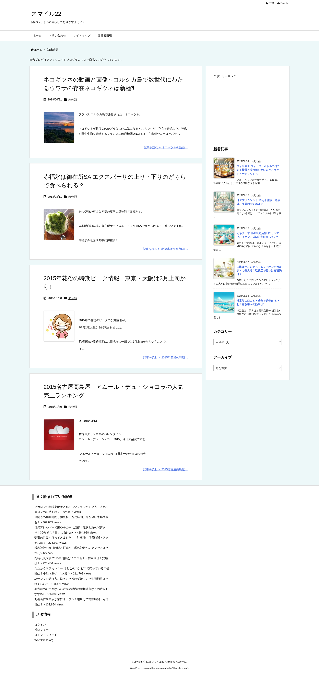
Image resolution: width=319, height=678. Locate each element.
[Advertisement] (247, 107)
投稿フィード (42, 629)
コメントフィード (45, 634)
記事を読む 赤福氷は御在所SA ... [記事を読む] (165, 248)
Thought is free (180, 668)
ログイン (40, 624)
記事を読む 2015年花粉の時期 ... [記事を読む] (165, 357)
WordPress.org (43, 640)
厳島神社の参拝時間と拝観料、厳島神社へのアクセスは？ (71, 547)
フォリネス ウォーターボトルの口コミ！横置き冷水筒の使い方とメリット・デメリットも (258, 170)
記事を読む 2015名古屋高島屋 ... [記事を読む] (165, 469)
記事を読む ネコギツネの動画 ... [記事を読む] (166, 147)
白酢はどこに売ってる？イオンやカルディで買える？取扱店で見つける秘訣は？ (259, 270)
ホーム (38, 49)
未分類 (72, 99)
